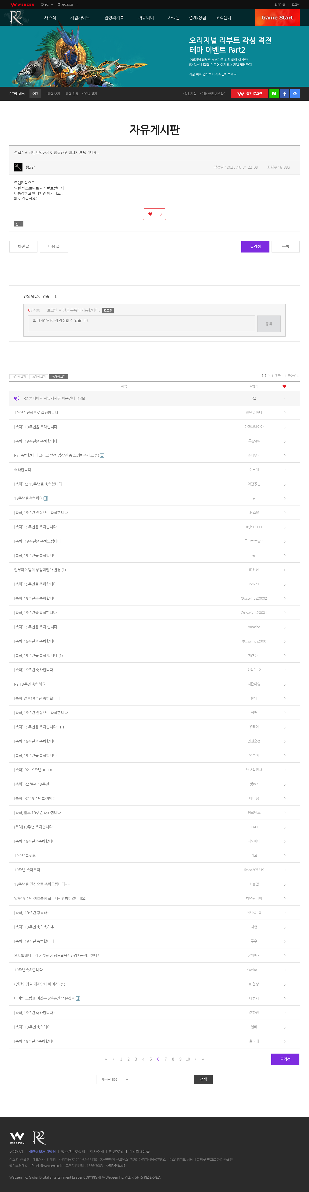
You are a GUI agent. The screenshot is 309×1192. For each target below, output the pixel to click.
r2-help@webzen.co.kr (46, 1165)
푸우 (254, 941)
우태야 (254, 727)
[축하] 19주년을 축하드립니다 (37, 541)
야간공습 (254, 484)
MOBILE (67, 4)
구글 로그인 (295, 93)
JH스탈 (254, 512)
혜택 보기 (53, 94)
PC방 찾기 (90, 94)
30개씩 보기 (39, 376)
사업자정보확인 (116, 1165)
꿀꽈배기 (254, 955)
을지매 (254, 1041)
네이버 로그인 (274, 93)
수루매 (254, 470)
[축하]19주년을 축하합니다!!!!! (39, 726)
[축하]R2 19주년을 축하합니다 (38, 484)
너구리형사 (254, 770)
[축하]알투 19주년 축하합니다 (37, 812)
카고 (254, 855)
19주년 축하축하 (27, 869)
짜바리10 (254, 912)
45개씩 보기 (59, 376)
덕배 (254, 712)
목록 (285, 246)
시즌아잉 (254, 684)
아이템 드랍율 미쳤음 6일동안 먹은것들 (47, 998)
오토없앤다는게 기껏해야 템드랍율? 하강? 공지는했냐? (56, 955)
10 (188, 1059)
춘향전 (254, 1012)
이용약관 (16, 1151)
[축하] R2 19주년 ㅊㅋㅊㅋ (35, 769)
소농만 (254, 884)
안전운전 (254, 741)
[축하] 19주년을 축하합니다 (35, 426)
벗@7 (254, 784)
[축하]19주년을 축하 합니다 (35, 626)
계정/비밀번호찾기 (214, 94)
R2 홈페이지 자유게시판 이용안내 (54, 398)
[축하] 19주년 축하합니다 (34, 941)
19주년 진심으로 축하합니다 (36, 412)
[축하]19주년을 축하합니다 (35, 526)
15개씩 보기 (19, 376)
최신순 (265, 376)
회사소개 (97, 1151)
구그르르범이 (254, 541)
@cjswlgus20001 (254, 612)
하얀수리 (254, 655)
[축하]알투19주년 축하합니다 (37, 698)
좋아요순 (294, 376)
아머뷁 (254, 798)
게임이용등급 (139, 1151)
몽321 (31, 167)
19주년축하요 (25, 855)
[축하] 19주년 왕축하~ (31, 912)
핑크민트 (254, 812)
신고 (18, 224)
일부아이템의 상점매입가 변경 (40, 569)
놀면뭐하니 (254, 412)
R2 (16, 17)
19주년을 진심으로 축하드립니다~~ (42, 884)
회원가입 (280, 4)
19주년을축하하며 (31, 498)
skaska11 (254, 970)
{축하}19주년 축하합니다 (33, 826)
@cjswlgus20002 (254, 598)
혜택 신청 (71, 94)
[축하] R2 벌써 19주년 (31, 784)
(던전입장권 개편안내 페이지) (39, 984)
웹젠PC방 (116, 1151)
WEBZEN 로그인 (249, 93)
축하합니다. (23, 469)
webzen (22, 4)
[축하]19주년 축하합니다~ (34, 1012)
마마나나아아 (254, 427)
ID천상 (254, 570)
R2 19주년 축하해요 (29, 684)
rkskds (254, 584)
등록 (268, 324)
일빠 (254, 1027)
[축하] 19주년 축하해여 (32, 1027)
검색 (203, 1079)
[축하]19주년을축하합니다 (35, 841)
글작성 (255, 246)
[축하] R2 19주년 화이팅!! (35, 798)
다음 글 (53, 246)
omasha (254, 627)
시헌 (254, 927)
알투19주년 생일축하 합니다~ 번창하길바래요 (49, 898)
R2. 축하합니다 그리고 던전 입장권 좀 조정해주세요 (59, 455)
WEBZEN (17, 1138)
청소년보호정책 (73, 1151)
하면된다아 (254, 898)
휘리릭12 (254, 670)
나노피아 (254, 841)
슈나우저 (254, 455)
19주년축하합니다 (28, 969)
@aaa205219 (254, 870)
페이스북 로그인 (284, 93)
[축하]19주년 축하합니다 (33, 669)
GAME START (277, 17)
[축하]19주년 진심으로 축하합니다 (41, 512)
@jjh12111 (254, 527)
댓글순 (279, 376)
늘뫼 (254, 698)
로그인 (296, 4)
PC (47, 4)
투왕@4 (254, 441)
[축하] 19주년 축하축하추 (34, 927)
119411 (254, 827)
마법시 (254, 998)
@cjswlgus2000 (254, 641)
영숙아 (254, 755)
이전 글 (23, 246)
